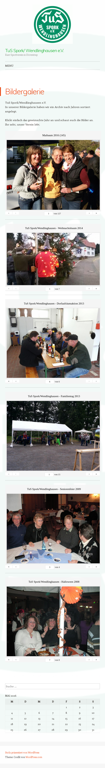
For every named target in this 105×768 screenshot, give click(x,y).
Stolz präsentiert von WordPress (22, 752)
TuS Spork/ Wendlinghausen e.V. (34, 50)
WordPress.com (34, 757)
